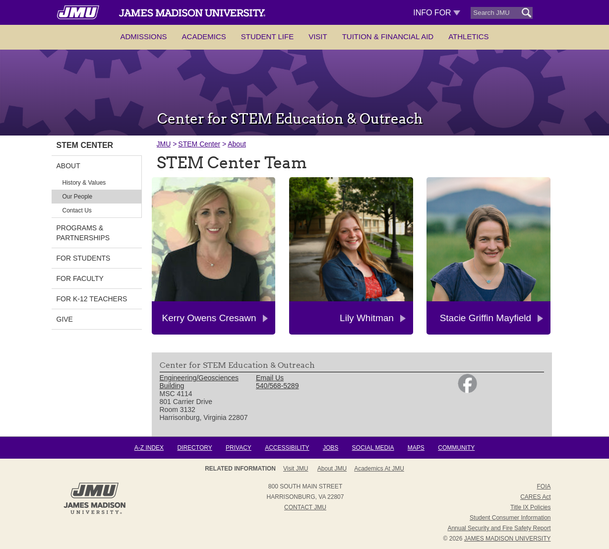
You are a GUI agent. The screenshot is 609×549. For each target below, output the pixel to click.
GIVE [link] (65, 319)
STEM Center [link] (85, 145)
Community (456, 447)
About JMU (332, 468)
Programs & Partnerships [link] (83, 233)
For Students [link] (84, 258)
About (237, 144)
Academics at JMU (379, 468)
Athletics (468, 36)
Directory (194, 447)
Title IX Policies (530, 507)
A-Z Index (149, 447)
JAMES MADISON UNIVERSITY (507, 538)
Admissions (143, 36)
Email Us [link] (270, 378)
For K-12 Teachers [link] (92, 299)
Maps (416, 447)
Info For (436, 12)
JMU (164, 144)
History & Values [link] (84, 182)
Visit (317, 36)
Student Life (267, 36)
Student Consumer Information (510, 517)
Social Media (373, 447)
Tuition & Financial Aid (387, 36)
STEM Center (199, 144)
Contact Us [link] (77, 210)
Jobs (330, 447)
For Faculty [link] (80, 278)
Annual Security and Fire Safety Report (498, 528)
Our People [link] (77, 196)
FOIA (543, 486)
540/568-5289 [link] (277, 386)
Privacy (238, 447)
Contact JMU (305, 507)
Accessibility (287, 447)
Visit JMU (295, 468)
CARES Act (535, 496)
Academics (204, 36)
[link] (467, 391)
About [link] (68, 166)
